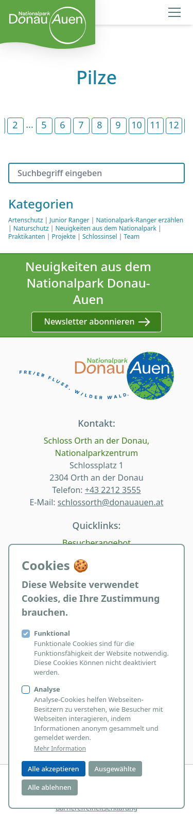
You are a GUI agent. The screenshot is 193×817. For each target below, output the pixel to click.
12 (173, 125)
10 (136, 125)
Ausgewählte (115, 768)
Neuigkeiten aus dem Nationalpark (105, 228)
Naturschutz (31, 228)
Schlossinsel (99, 236)
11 (155, 125)
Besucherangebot (96, 542)
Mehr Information (60, 749)
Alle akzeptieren (53, 768)
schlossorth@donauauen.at (111, 502)
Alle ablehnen (50, 787)
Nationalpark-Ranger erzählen (139, 220)
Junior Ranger (69, 220)
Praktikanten (26, 236)
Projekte (63, 236)
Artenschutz (25, 220)
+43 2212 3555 (113, 490)
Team (132, 236)
